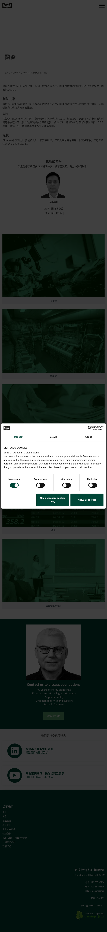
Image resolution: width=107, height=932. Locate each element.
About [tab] (88, 437)
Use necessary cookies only (52, 500)
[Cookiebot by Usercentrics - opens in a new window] (90, 428)
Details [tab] (53, 437)
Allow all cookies (87, 499)
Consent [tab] (18, 437)
